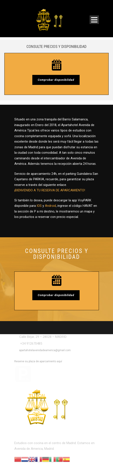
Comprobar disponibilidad (56, 79)
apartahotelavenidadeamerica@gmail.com (45, 350)
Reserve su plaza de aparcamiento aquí (38, 361)
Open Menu (94, 19)
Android (50, 206)
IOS (39, 206)
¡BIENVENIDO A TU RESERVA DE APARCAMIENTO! (49, 190)
